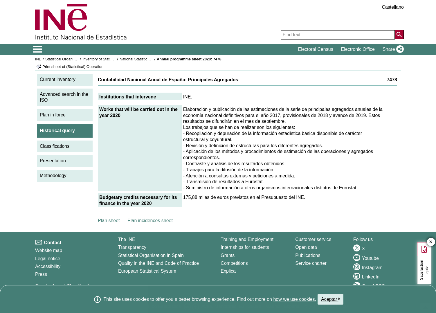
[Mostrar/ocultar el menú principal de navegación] (37, 49)
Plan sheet (109, 220)
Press (41, 274)
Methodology (53, 175)
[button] (392, 49)
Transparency (132, 247)
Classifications (54, 146)
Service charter (311, 263)
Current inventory (57, 79)
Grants (228, 255)
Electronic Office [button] (358, 49)
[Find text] (338, 34)
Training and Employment (247, 239)
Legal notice (47, 258)
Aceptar (330, 299)
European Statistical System (147, 271)
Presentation (53, 160)
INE (38, 59)
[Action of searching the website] (399, 34)
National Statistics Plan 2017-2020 (148, 59)
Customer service (313, 239)
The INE (126, 239)
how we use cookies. (294, 299)
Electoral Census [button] (315, 49)
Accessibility (47, 266)
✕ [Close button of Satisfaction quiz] (430, 242)
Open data (306, 247)
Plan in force (53, 114)
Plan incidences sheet (150, 220)
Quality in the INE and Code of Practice (158, 263)
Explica (228, 271)
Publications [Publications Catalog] (307, 255)
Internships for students (245, 247)
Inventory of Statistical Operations (110, 59)
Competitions (234, 263)
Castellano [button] (393, 7)
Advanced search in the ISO (64, 97)
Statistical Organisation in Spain (71, 59)
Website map (48, 250)
